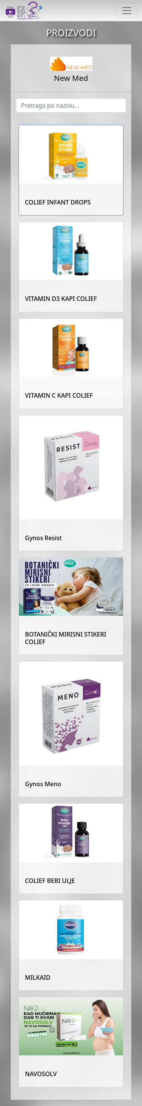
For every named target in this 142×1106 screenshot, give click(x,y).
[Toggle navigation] (126, 10)
